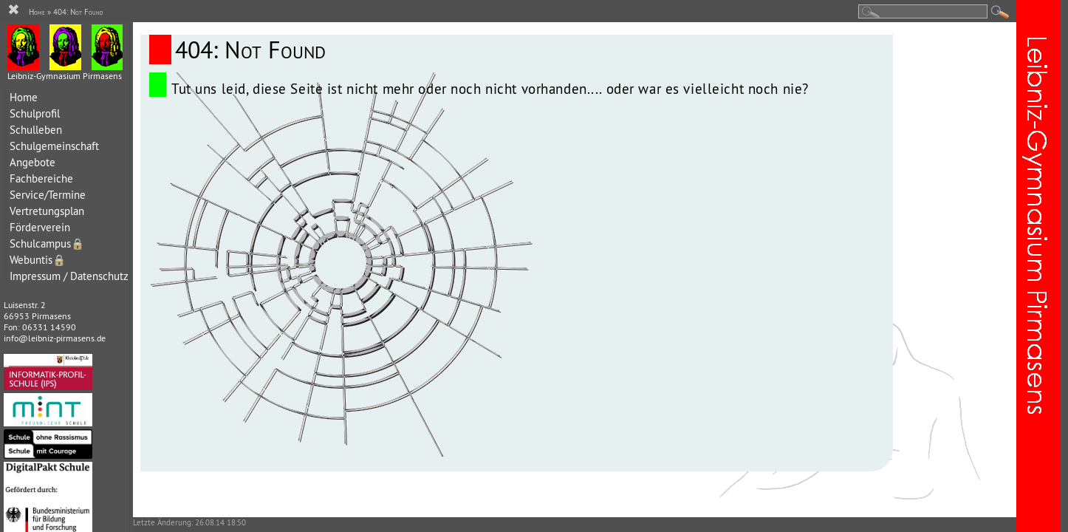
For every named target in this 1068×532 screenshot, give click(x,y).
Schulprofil (35, 113)
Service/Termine (48, 195)
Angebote (32, 162)
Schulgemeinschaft (54, 146)
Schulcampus (47, 243)
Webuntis (38, 260)
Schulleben (36, 130)
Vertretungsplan (47, 211)
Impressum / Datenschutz (69, 276)
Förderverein (40, 227)
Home (24, 97)
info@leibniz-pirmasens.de (55, 338)
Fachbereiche (41, 178)
